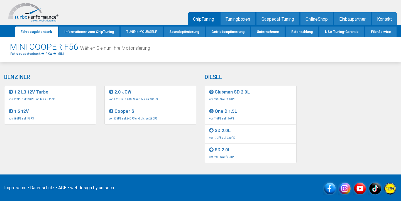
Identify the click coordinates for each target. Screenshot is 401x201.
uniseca (106, 187)
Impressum (15, 187)
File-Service (381, 32)
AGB (62, 187)
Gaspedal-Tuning (277, 19)
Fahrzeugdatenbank (36, 32)
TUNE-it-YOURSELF (141, 32)
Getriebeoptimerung (227, 32)
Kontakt (384, 19)
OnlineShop (316, 19)
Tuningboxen (238, 19)
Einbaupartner (352, 19)
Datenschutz (42, 187)
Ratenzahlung (302, 32)
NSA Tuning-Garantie (342, 32)
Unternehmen (268, 32)
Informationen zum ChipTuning (89, 32)
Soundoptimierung (184, 32)
